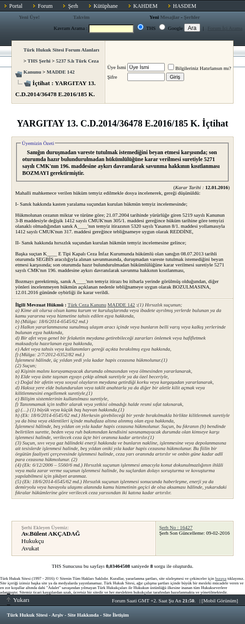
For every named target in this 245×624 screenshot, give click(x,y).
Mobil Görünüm (220, 600)
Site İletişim (116, 615)
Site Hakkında (83, 615)
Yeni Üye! (29, 17)
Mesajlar (169, 17)
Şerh (73, 6)
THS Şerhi (39, 61)
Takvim (81, 17)
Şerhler (192, 17)
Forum (45, 6)
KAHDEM (145, 6)
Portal (16, 6)
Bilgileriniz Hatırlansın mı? (199, 68)
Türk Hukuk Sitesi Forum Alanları (61, 49)
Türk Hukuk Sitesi (27, 615)
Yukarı (18, 599)
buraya (221, 578)
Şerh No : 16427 (175, 527)
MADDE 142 (61, 72)
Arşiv (58, 615)
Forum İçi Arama (225, 28)
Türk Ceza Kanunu (86, 304)
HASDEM (185, 6)
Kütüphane (106, 6)
